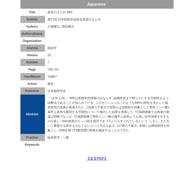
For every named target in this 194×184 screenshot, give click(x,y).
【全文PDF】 (97, 158)
